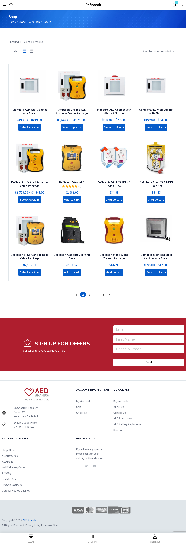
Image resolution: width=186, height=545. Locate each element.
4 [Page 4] (96, 293)
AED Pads (7, 460)
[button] (174, 4)
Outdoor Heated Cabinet (16, 489)
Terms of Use (50, 523)
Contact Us (119, 411)
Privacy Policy (33, 523)
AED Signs (8, 472)
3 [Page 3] (89, 293)
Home (12, 22)
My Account (83, 399)
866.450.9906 (21, 421)
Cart (78, 405)
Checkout (81, 411)
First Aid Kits (9, 477)
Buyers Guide (120, 399)
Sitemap (118, 428)
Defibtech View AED (71, 179)
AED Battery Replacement (128, 423)
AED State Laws (122, 417)
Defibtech (34, 22)
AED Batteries (10, 454)
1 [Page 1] (76, 293)
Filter (14, 51)
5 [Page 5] (103, 293)
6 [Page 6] (110, 293)
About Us (118, 405)
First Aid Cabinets (12, 483)
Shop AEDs (8, 448)
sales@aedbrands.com (89, 456)
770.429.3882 (21, 425)
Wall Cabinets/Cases (13, 466)
